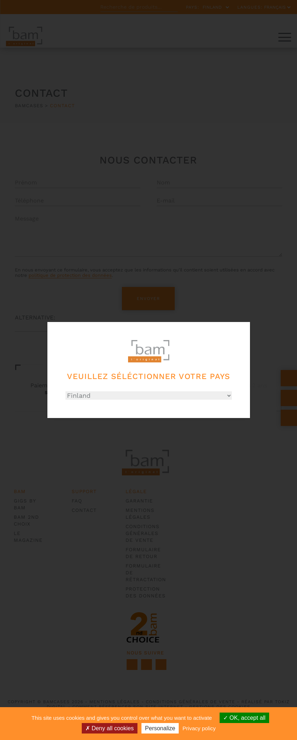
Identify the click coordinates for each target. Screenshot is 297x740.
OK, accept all (244, 718)
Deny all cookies (109, 728)
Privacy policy (199, 728)
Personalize (160, 728)
